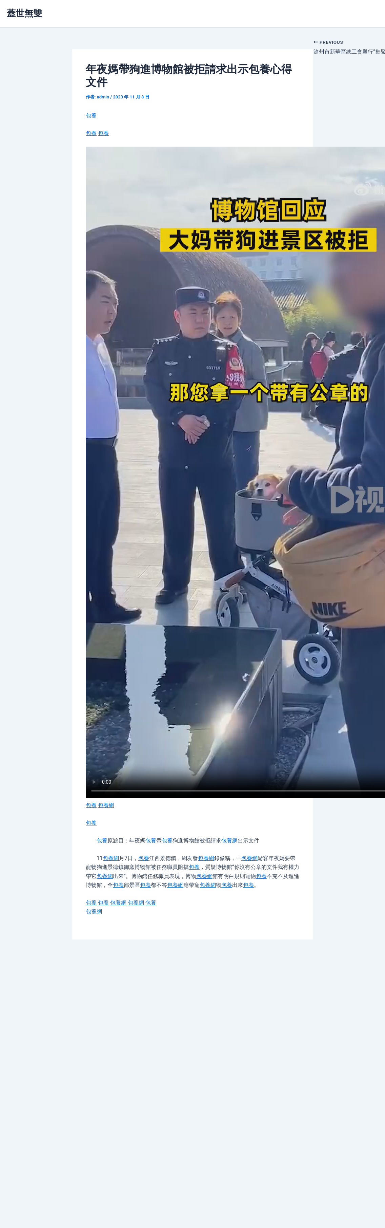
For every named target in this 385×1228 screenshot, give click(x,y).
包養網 (106, 805)
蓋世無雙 (24, 13)
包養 (91, 115)
